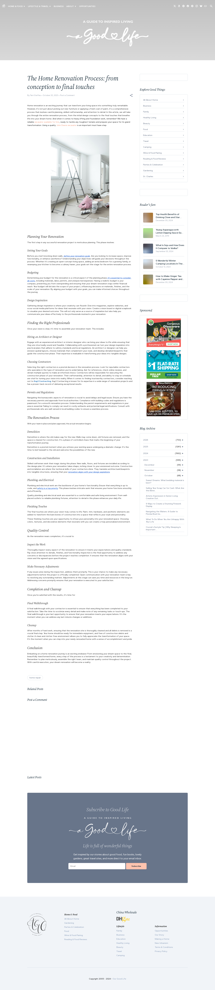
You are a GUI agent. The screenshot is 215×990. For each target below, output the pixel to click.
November (149, 470)
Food (145, 129)
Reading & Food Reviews (154, 159)
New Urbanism (161, 943)
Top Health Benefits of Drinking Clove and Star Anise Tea (168, 216)
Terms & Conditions (164, 947)
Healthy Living (149, 117)
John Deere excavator (66, 125)
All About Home (150, 100)
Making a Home (162, 939)
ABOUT (70, 6)
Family (146, 111)
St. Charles (148, 176)
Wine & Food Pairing (152, 153)
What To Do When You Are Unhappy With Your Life (165, 520)
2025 (145, 446)
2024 (145, 453)
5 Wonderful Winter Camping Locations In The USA (169, 262)
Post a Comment (67, 95)
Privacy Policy (161, 951)
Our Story (159, 935)
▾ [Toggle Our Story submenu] (75, 6)
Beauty (146, 123)
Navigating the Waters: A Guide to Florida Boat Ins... (162, 512)
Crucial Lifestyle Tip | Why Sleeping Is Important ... (163, 528)
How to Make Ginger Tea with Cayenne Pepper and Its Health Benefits (169, 278)
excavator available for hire (47, 122)
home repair (35, 677)
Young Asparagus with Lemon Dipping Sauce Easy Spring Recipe (170, 231)
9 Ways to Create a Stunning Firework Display (163, 504)
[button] (131, 95)
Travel (145, 141)
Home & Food (15, 6)
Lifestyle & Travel (38, 6)
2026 (145, 440)
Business (59, 6)
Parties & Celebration (153, 164)
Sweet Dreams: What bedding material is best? (165, 481)
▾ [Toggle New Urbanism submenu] (49, 6)
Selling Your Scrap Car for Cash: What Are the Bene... (165, 489)
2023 (145, 460)
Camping (147, 147)
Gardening (148, 170)
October (149, 475)
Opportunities (87, 6)
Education (147, 135)
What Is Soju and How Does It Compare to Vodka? (170, 247)
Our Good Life (119, 979)
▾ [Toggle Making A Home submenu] (24, 6)
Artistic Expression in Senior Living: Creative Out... (162, 497)
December (149, 465)
